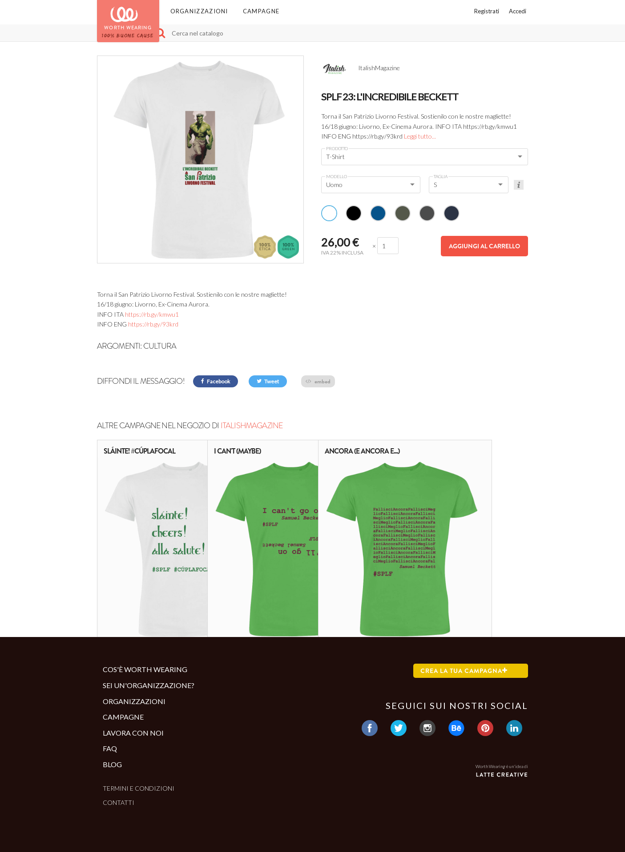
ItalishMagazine (252, 425)
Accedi (517, 11)
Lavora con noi (133, 733)
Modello (336, 176)
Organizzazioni (199, 11)
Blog (112, 764)
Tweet (268, 381)
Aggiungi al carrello (484, 246)
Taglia (441, 176)
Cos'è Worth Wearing (145, 669)
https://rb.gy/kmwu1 (152, 314)
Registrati (486, 11)
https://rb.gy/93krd (153, 324)
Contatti (118, 802)
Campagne (261, 11)
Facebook (215, 381)
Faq (110, 748)
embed (318, 381)
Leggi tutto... (420, 136)
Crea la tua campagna (464, 670)
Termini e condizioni (138, 788)
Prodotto (337, 148)
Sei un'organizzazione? (148, 685)
